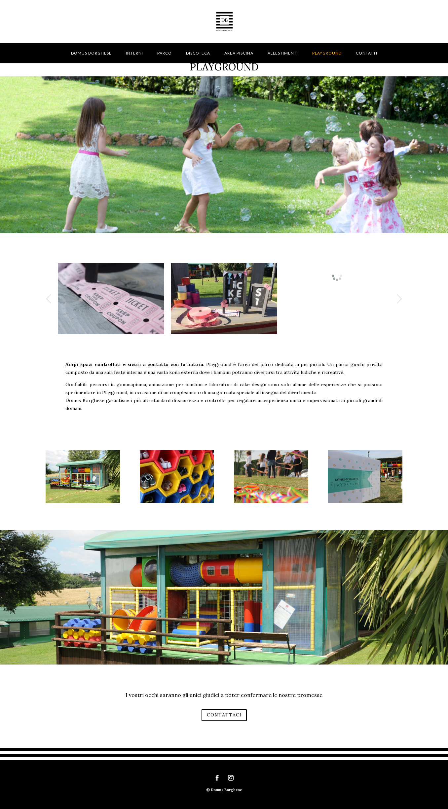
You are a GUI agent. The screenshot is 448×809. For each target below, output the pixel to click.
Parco (164, 53)
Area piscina (238, 53)
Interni (134, 53)
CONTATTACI (224, 715)
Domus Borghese (91, 53)
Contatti (366, 53)
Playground (327, 53)
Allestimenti (283, 53)
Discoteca (198, 53)
